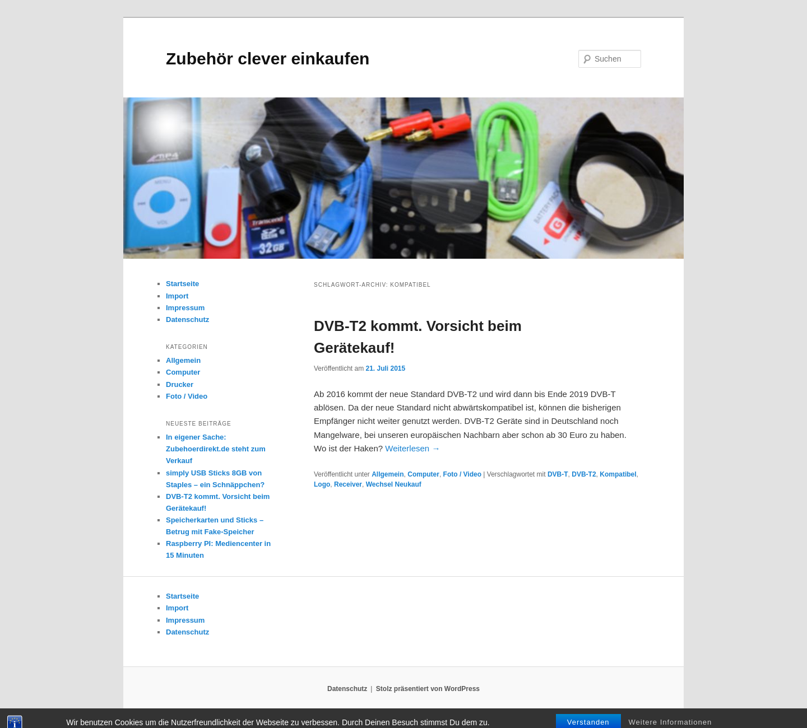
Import (177, 296)
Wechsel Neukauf (393, 484)
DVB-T (558, 474)
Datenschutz (187, 319)
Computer (423, 474)
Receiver (348, 484)
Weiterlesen (412, 448)
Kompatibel (618, 474)
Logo (322, 484)
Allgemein (388, 474)
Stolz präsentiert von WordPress (428, 689)
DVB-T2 (584, 474)
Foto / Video (462, 474)
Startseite (182, 283)
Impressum (185, 308)
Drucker (179, 384)
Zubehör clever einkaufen (267, 58)
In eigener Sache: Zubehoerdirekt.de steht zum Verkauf (216, 449)
